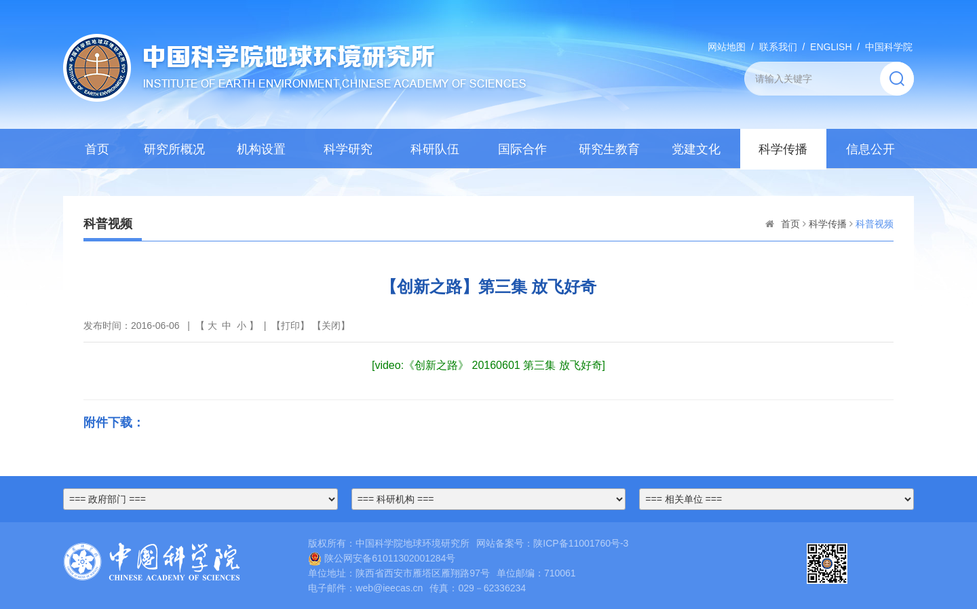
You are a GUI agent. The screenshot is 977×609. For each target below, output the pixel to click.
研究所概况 (174, 149)
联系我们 (778, 46)
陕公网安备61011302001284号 (381, 558)
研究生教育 (609, 149)
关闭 (331, 325)
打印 (290, 325)
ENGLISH (830, 46)
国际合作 (522, 149)
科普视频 (875, 223)
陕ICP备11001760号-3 (580, 543)
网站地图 (727, 46)
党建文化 (696, 149)
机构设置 (261, 149)
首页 (97, 149)
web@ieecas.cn (389, 588)
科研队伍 (434, 149)
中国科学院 (889, 46)
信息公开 (870, 149)
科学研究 (348, 149)
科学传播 (783, 149)
